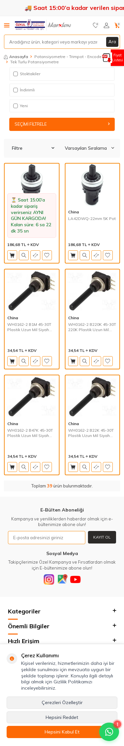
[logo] (43, 25)
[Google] (62, 579)
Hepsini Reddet (62, 717)
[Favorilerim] (96, 25)
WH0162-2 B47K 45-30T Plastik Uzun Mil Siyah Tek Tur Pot (30, 433)
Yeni (20, 105)
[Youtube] (75, 579)
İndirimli (24, 89)
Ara (112, 41)
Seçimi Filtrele (62, 124)
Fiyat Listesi (117, 57)
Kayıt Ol (102, 537)
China (73, 211)
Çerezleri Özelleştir (62, 702)
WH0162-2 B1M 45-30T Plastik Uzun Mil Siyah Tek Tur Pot (29, 327)
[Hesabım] (106, 25)
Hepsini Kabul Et (62, 732)
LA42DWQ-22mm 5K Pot (92, 218)
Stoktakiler (26, 73)
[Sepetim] (117, 25)
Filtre (33, 148)
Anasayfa (16, 56)
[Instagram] (49, 579)
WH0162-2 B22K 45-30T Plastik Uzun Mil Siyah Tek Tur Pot (91, 433)
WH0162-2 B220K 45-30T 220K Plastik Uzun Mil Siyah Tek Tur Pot (92, 327)
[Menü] (7, 25)
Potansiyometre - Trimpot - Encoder (68, 56)
